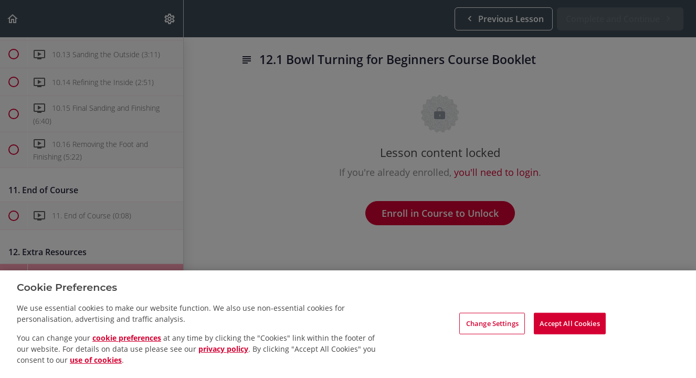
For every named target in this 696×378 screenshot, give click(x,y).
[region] (348, 324)
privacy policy (223, 349)
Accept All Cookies (569, 323)
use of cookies (96, 360)
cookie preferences (126, 338)
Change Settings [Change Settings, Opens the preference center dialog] (492, 323)
